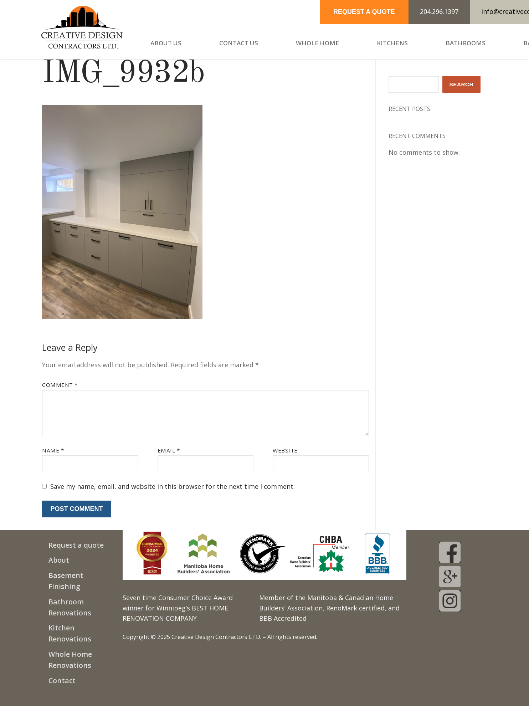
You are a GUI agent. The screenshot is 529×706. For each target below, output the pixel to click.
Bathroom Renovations (69, 607)
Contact (62, 680)
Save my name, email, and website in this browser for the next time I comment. (172, 486)
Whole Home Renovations (70, 659)
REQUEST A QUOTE (364, 11)
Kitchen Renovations (69, 633)
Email (169, 450)
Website (285, 450)
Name (53, 450)
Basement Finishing (65, 581)
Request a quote (76, 545)
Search (462, 84)
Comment (60, 384)
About (58, 560)
